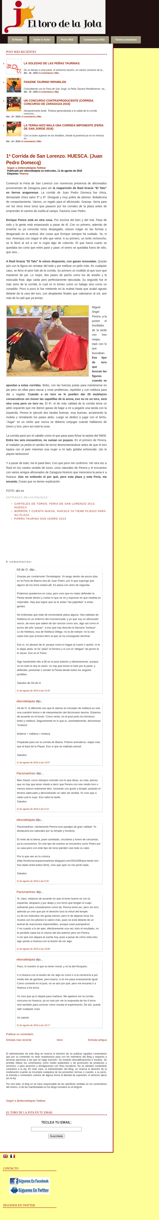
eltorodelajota (26, 701)
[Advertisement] (21, 536)
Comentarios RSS (94, 39)
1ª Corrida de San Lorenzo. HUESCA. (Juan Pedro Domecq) (54, 159)
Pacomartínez (26, 773)
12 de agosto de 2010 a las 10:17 (33, 1025)
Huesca (24, 173)
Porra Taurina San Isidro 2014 (40, 518)
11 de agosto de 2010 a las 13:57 (33, 762)
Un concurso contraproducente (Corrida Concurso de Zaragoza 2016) (58, 102)
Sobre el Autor (42, 39)
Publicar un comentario (19, 1034)
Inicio (60, 1039)
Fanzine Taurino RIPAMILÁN (45, 82)
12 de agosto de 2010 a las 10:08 (33, 949)
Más (57, 73)
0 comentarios (46, 73)
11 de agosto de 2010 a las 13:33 (33, 690)
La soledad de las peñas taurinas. (52, 63)
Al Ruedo (17, 39)
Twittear (41, 168)
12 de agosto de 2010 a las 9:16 (33, 881)
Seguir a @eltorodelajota (21, 168)
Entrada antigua (97, 1039)
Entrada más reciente (18, 1039)
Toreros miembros (126, 39)
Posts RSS (67, 39)
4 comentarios (29, 117)
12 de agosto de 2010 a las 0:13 (33, 809)
